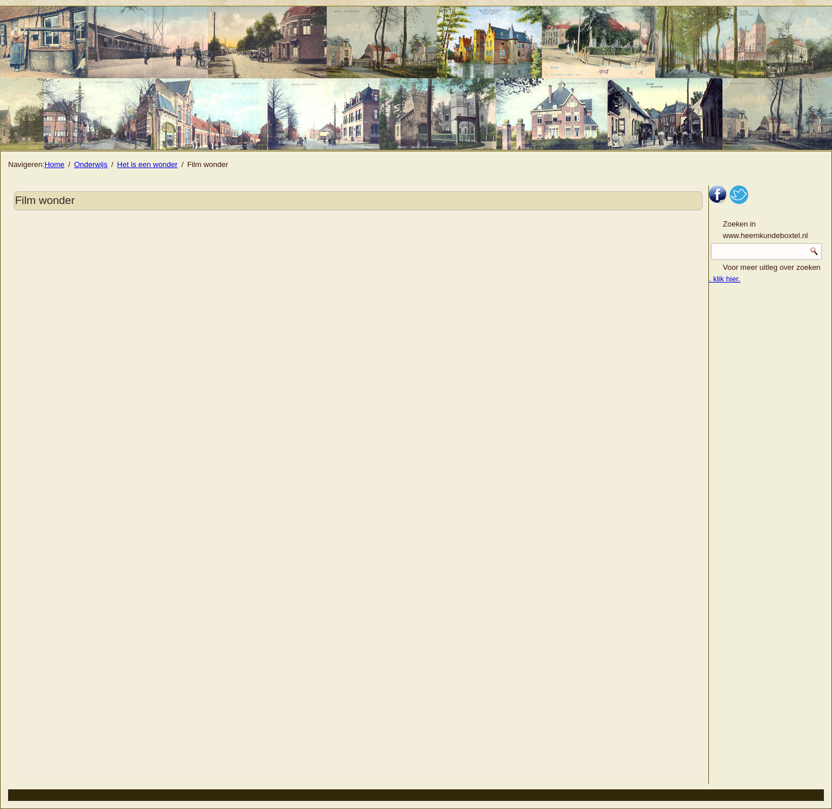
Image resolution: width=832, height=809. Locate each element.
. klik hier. (724, 278)
